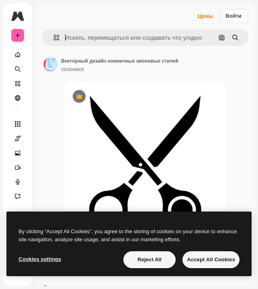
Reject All (149, 259)
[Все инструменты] (17, 124)
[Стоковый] (17, 83)
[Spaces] (17, 138)
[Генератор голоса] (17, 181)
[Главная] (17, 54)
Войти (233, 16)
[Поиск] (17, 69)
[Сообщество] (17, 98)
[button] (53, 38)
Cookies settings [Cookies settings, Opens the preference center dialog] (39, 259)
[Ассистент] (17, 196)
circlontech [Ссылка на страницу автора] (72, 69)
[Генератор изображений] (17, 153)
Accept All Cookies (211, 259)
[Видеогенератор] (17, 167)
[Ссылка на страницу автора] (50, 64)
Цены (205, 16)
